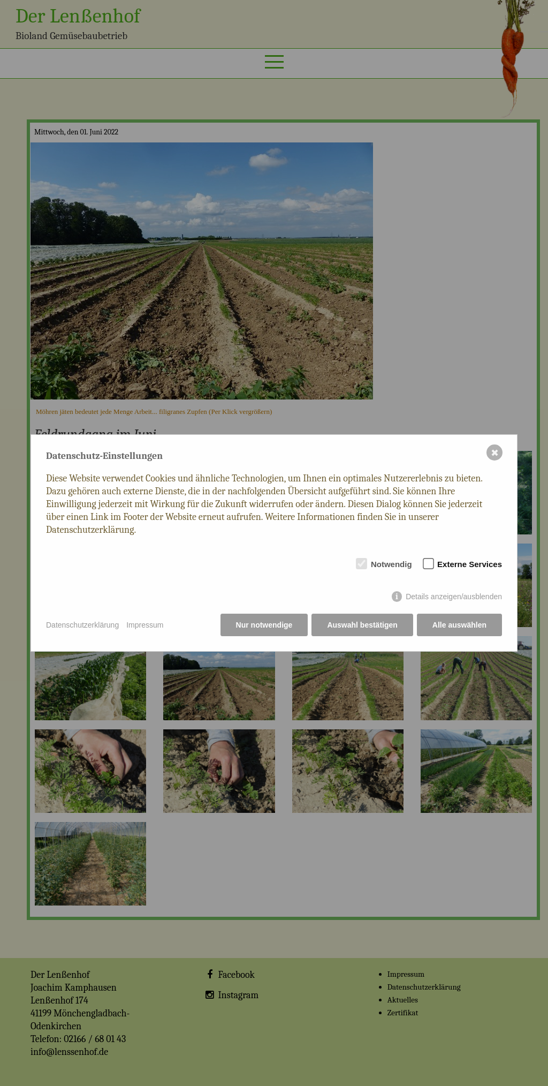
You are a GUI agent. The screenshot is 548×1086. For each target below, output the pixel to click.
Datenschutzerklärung (82, 625)
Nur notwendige (264, 625)
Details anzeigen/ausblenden (454, 596)
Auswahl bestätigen (362, 625)
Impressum (144, 625)
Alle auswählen (459, 625)
